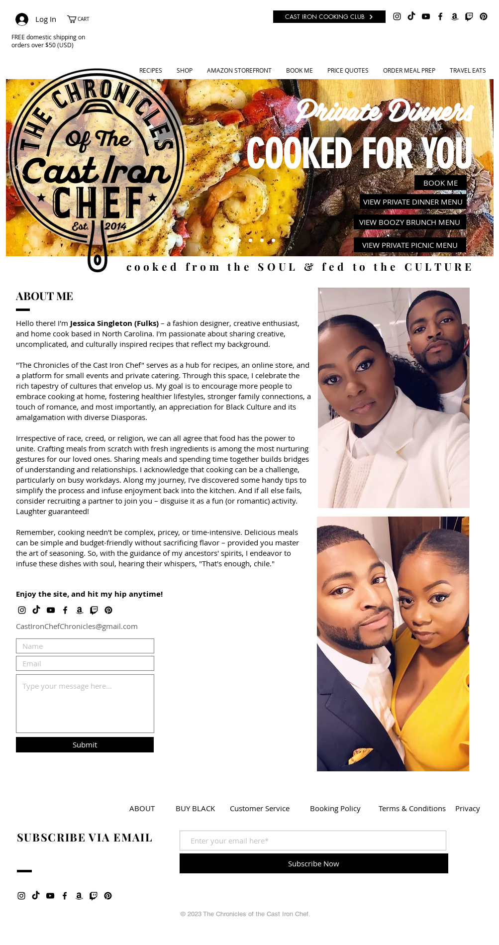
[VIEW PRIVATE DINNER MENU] (413, 201)
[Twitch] (469, 16)
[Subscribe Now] (314, 863)
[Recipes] (239, 240)
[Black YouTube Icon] (426, 16)
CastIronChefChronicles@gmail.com (77, 626)
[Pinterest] (484, 16)
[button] (83, 19)
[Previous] (19, 167)
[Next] (479, 167)
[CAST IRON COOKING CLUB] (329, 16)
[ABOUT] (142, 808)
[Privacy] (468, 808)
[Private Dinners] (226, 240)
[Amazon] (455, 16)
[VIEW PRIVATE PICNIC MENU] (410, 244)
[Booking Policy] (335, 808)
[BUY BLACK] (195, 808)
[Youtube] (250, 240)
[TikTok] (411, 16)
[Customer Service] (260, 808)
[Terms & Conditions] (412, 808)
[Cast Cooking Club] (273, 240)
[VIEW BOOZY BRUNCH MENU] (410, 221)
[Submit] (85, 744)
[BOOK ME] (440, 182)
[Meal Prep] (262, 240)
